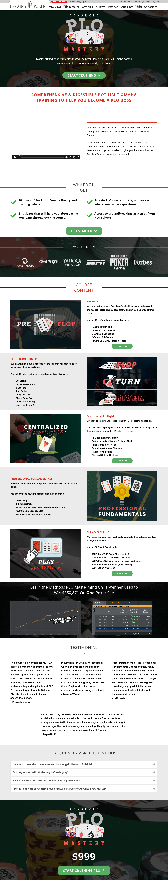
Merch (123, 2)
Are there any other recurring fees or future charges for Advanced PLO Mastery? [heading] (60, 788)
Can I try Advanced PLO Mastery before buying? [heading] (41, 772)
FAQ (129, 2)
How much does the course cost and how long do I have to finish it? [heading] (52, 764)
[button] (154, 764)
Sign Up (156, 2)
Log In (148, 2)
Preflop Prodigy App (77, 2)
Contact (137, 2)
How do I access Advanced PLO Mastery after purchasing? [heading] (46, 780)
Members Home (58, 2)
